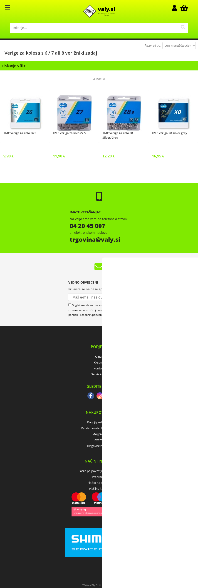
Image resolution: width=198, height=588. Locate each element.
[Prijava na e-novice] (126, 297)
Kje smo (99, 362)
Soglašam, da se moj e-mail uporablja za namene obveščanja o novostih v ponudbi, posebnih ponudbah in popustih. (94, 310)
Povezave (99, 440)
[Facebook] (90, 396)
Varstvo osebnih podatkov (99, 428)
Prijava (176, 8)
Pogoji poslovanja (99, 422)
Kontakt (99, 368)
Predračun (99, 477)
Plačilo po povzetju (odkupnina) (99, 471)
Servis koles (99, 374)
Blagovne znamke (99, 446)
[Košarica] (183, 8)
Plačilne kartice (99, 489)
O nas (99, 356)
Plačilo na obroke (99, 483)
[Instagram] (100, 396)
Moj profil (99, 434)
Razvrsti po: (152, 45)
